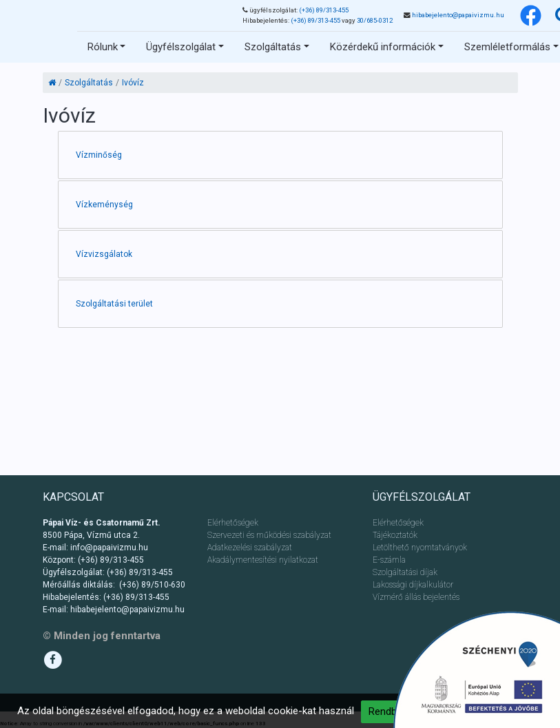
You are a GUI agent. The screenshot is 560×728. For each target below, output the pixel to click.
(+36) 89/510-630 (152, 585)
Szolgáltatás (89, 82)
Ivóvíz (133, 82)
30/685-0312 (375, 20)
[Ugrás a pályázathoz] (476, 669)
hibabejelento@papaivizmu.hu (458, 15)
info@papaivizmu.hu (109, 547)
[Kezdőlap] (52, 82)
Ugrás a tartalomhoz (100, 17)
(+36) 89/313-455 (324, 10)
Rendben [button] (388, 711)
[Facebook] (531, 15)
